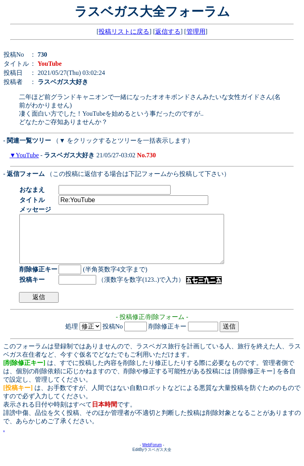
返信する (167, 31)
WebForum (152, 454)
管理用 (195, 31)
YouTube (27, 155)
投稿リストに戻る (124, 31)
